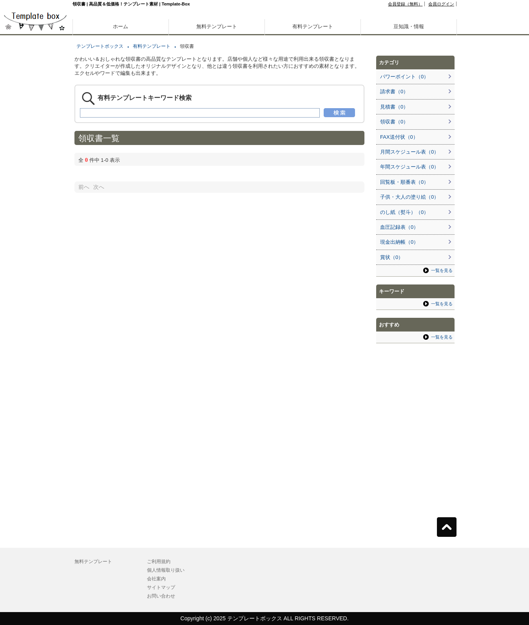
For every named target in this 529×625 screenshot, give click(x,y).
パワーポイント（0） (404, 77)
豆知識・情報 (408, 26)
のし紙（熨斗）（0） (404, 212)
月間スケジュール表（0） (409, 152)
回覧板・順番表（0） (404, 182)
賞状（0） (391, 257)
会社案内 (156, 579)
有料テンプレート (312, 26)
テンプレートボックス (99, 46)
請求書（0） (394, 91)
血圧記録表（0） (399, 227)
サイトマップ (161, 587)
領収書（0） (394, 122)
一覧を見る (442, 270)
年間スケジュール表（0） (409, 167)
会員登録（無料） (405, 4)
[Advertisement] (35, 274)
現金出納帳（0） (399, 242)
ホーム (120, 26)
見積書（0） (394, 107)
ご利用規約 (158, 561)
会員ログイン (441, 4)
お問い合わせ (161, 596)
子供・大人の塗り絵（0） (409, 197)
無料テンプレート (216, 26)
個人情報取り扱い (166, 570)
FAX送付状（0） (399, 137)
